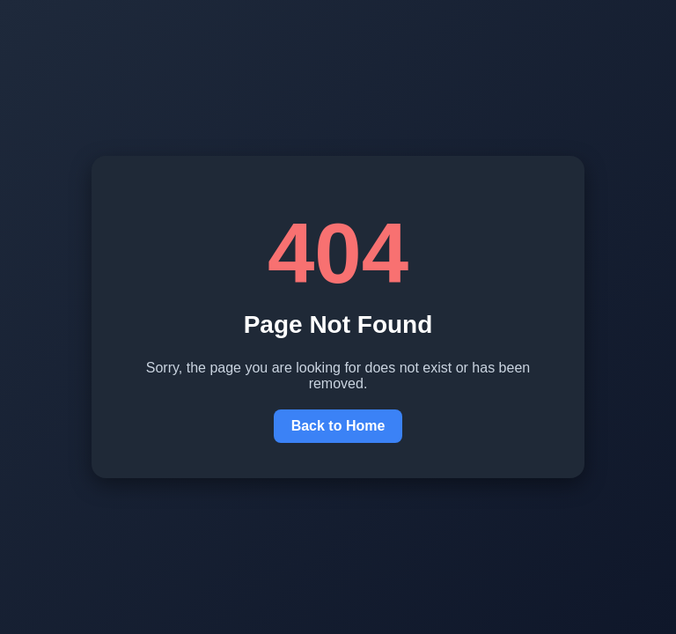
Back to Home (338, 425)
